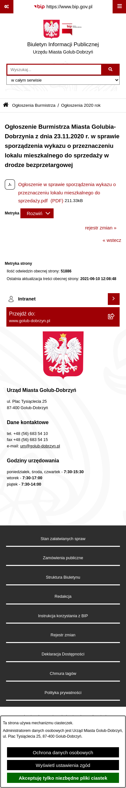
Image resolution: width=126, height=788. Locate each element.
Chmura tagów (63, 673)
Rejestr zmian (63, 635)
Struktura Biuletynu (63, 577)
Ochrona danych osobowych (63, 752)
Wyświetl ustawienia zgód (63, 765)
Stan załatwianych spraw (63, 538)
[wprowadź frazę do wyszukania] (54, 70)
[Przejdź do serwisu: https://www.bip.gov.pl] (63, 6)
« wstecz (112, 240)
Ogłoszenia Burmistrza (34, 105)
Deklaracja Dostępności (63, 654)
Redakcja (63, 596)
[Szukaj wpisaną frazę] (111, 70)
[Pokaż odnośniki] (6, 6)
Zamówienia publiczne (63, 557)
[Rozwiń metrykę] (37, 213)
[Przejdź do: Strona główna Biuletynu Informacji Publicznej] (6, 105)
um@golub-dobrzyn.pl (40, 446)
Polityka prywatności (63, 692)
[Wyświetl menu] (119, 6)
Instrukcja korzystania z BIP (63, 615)
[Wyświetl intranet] (114, 299)
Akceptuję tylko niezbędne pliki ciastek (63, 778)
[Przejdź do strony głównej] (63, 38)
